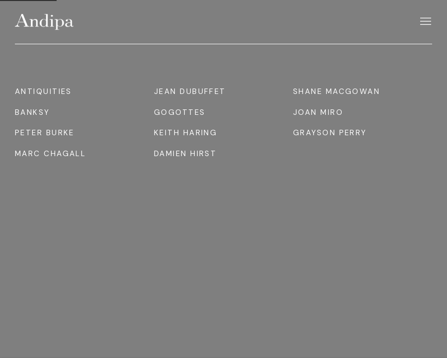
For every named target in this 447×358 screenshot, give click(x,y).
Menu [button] (424, 21)
